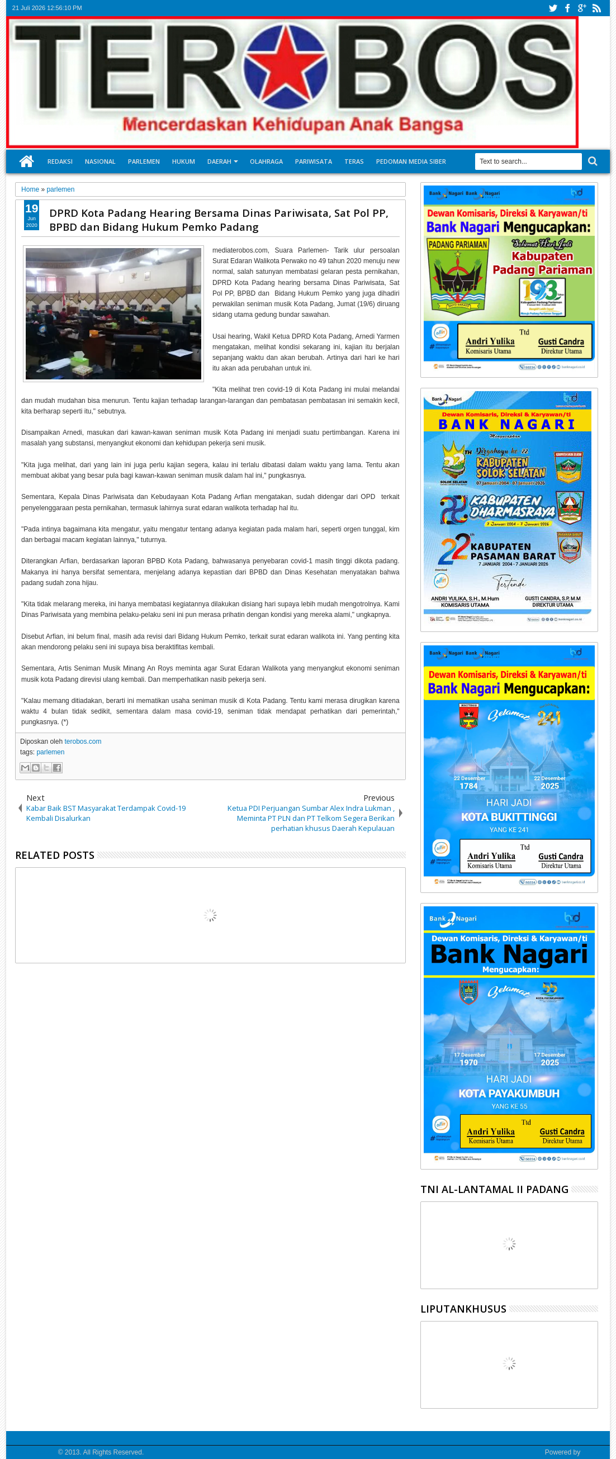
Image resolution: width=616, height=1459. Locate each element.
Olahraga (266, 161)
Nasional (100, 161)
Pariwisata (313, 161)
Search (591, 161)
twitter (553, 8)
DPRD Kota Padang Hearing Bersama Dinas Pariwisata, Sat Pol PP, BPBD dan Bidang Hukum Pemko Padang (218, 220)
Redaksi (60, 161)
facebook (567, 8)
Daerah (219, 161)
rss (596, 8)
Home (27, 161)
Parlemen (144, 161)
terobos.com (82, 741)
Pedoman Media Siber (411, 161)
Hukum (183, 161)
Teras (354, 161)
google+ (582, 8)
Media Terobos (34, 1452)
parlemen (50, 752)
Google (593, 1452)
